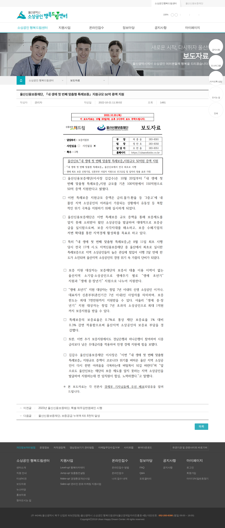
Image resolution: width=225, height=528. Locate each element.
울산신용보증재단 (194, 3)
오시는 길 (216, 97)
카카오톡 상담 (216, 81)
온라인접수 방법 (120, 467)
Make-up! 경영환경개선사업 (75, 478)
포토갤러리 (145, 478)
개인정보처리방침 (25, 447)
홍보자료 (21, 495)
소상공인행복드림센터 (166, 3)
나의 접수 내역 (119, 478)
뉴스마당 (21, 489)
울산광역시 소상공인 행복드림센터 (42, 15)
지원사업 (64, 27)
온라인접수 (96, 27)
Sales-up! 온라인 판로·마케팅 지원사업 (80, 484)
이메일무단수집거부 (109, 447)
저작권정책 (59, 447)
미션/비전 (21, 478)
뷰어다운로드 (145, 447)
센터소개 (21, 467)
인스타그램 (216, 65)
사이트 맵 (204, 15)
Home (21, 80)
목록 (201, 426)
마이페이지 (192, 27)
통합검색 (194, 15)
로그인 (190, 467)
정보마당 (128, 27)
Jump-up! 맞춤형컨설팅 (72, 473)
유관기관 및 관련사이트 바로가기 (189, 447)
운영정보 (44, 447)
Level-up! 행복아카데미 (72, 467)
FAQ (142, 467)
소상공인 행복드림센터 (32, 27)
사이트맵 (128, 447)
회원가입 (191, 473)
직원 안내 (21, 473)
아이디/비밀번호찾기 (198, 478)
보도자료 (21, 484)
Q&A (142, 473)
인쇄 (185, 15)
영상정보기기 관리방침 (82, 447)
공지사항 (160, 27)
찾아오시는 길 (23, 500)
